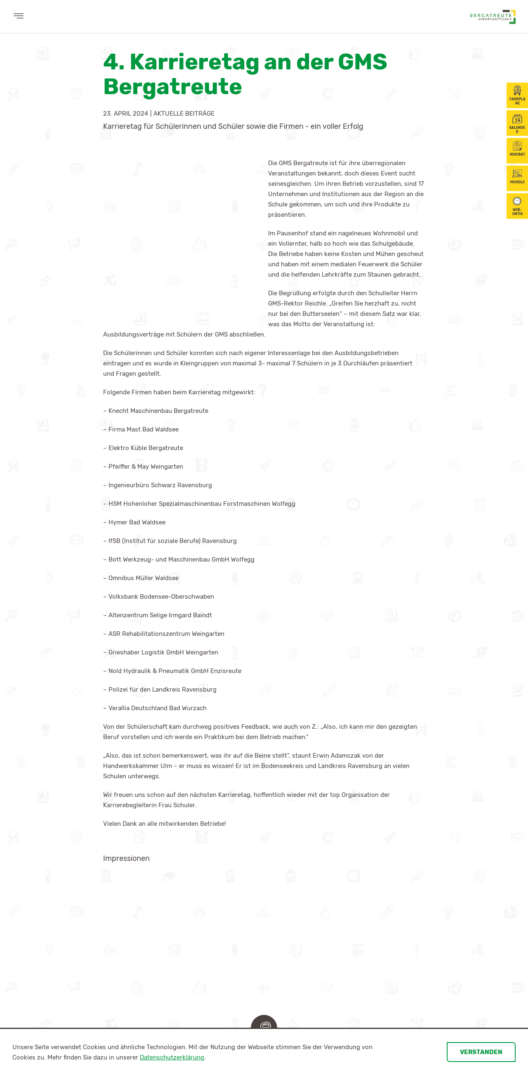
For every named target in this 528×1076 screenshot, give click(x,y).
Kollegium (88, 892)
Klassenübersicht (307, 880)
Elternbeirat (131, 991)
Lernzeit (223, 938)
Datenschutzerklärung (172, 1057)
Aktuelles (48, 862)
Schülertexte (301, 915)
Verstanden (481, 1052)
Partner (44, 1014)
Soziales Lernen (158, 915)
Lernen (147, 862)
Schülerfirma (301, 903)
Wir (79, 862)
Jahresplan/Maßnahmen (67, 991)
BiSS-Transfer (155, 926)
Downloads (227, 950)
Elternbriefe (131, 1014)
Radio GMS (225, 926)
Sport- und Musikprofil (167, 903)
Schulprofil (228, 903)
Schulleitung (93, 880)
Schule (222, 862)
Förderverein (93, 938)
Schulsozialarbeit (100, 903)
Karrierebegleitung (59, 1003)
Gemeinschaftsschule (241, 880)
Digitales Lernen (158, 880)
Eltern (123, 973)
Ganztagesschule (235, 892)
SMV (288, 892)
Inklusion (224, 915)
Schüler (294, 862)
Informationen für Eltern (148, 1003)
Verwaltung (91, 915)
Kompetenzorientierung (168, 892)
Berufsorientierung (62, 973)
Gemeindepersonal (99, 926)
